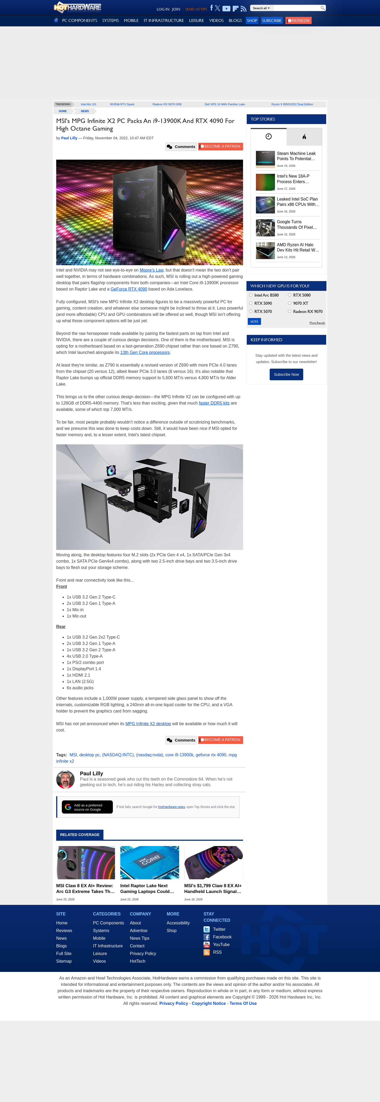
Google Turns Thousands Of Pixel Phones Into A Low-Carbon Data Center (295, 225)
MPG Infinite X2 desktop (148, 723)
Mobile (99, 938)
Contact (137, 946)
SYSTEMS (110, 20)
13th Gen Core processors (145, 352)
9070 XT (298, 303)
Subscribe (272, 20)
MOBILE (131, 20)
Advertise (139, 930)
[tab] (269, 137)
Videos (99, 961)
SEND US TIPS (196, 9)
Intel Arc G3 (88, 104)
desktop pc (89, 755)
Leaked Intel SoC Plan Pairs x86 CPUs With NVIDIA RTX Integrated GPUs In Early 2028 (298, 202)
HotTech (137, 961)
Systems (101, 930)
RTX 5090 (260, 303)
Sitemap (64, 961)
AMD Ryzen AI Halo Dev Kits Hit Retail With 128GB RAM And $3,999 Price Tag (298, 248)
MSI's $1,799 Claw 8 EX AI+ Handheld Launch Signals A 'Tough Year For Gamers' (212, 889)
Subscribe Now (286, 374)
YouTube (221, 944)
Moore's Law (151, 270)
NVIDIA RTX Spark (122, 104)
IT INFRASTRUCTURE (164, 20)
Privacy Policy (143, 953)
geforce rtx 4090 (211, 755)
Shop (252, 20)
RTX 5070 (260, 311)
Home (62, 923)
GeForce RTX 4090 (129, 289)
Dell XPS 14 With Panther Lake (225, 104)
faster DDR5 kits (214, 403)
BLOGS (235, 20)
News (85, 111)
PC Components (108, 923)
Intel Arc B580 (264, 295)
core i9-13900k (179, 755)
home (63, 111)
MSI (73, 755)
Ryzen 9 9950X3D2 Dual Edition (292, 104)
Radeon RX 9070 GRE (167, 104)
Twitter (219, 929)
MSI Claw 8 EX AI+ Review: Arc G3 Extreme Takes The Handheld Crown (84, 889)
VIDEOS (216, 20)
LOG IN (163, 9)
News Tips (139, 938)
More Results (317, 323)
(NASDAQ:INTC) (118, 755)
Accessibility (178, 923)
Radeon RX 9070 (305, 311)
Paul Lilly (91, 773)
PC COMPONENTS (79, 20)
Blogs (61, 946)
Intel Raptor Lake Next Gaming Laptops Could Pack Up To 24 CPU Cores (147, 889)
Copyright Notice (209, 1003)
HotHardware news (171, 807)
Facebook (222, 937)
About (135, 923)
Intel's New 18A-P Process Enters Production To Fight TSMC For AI (294, 179)
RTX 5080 (299, 295)
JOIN (176, 9)
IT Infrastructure (108, 946)
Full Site (64, 953)
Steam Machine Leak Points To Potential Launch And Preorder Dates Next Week (296, 156)
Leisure (100, 953)
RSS (217, 952)
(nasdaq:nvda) (149, 755)
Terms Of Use (243, 1003)
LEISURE (196, 20)
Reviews (64, 930)
